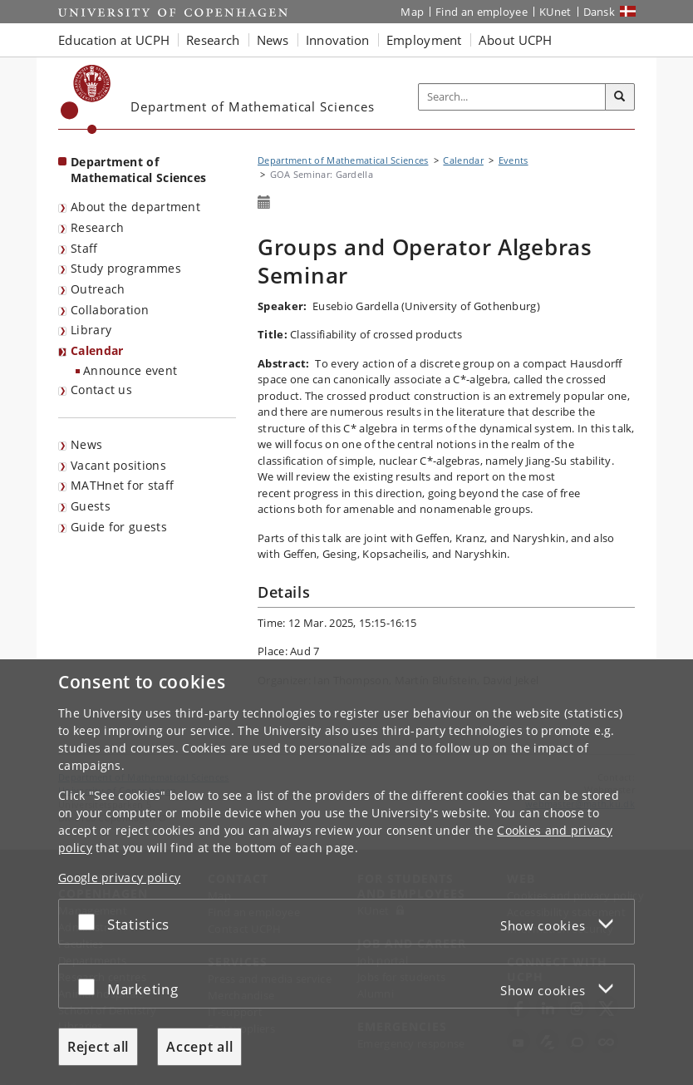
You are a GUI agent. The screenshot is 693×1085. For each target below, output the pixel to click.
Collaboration (110, 310)
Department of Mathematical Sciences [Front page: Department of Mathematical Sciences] (138, 169)
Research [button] (212, 40)
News (86, 444)
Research (97, 227)
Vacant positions (118, 465)
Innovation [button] (338, 40)
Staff (84, 248)
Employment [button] (424, 40)
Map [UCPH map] (412, 11)
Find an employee (481, 11)
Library (91, 330)
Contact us (101, 389)
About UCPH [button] (516, 40)
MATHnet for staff (122, 485)
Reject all (98, 1047)
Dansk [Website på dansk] (599, 11)
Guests (91, 506)
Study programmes (126, 268)
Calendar (97, 350)
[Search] (620, 97)
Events (513, 160)
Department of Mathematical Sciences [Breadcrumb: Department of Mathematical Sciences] (343, 160)
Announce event (130, 370)
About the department (135, 207)
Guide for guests (119, 527)
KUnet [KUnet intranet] (555, 11)
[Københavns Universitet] (86, 99)
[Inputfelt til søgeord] (512, 97)
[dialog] (346, 872)
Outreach (98, 289)
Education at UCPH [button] (114, 40)
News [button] (273, 40)
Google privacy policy (119, 877)
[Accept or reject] (90, 921)
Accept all (199, 1047)
